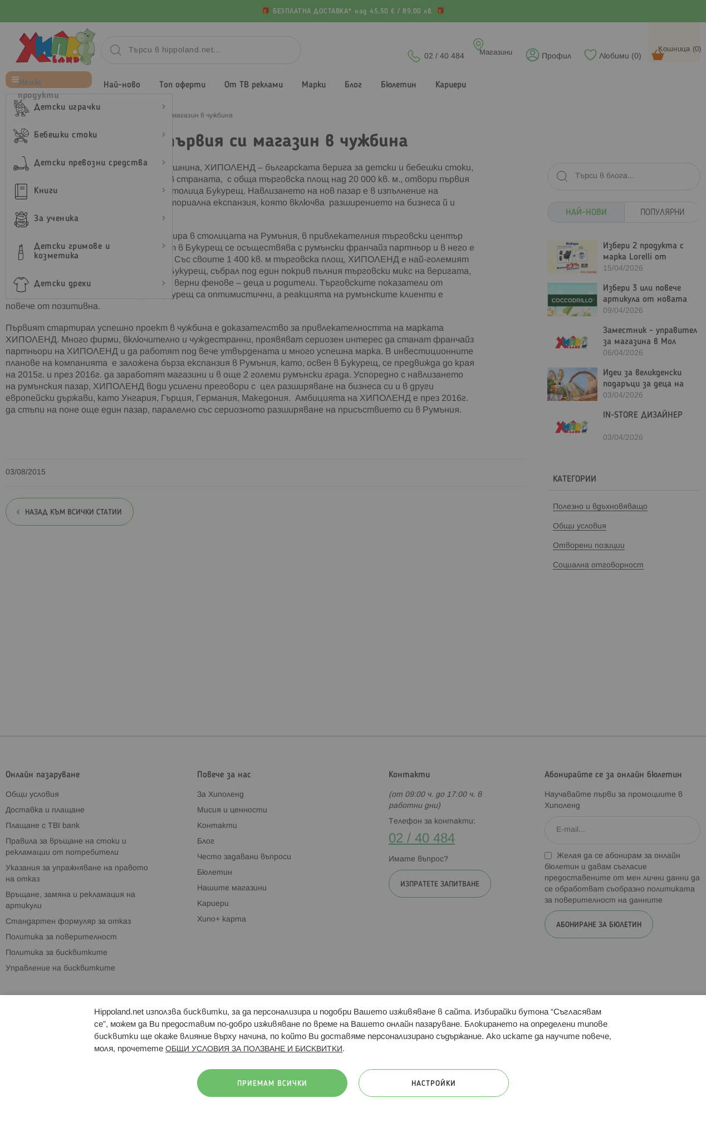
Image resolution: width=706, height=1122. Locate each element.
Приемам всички (272, 1083)
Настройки (433, 1083)
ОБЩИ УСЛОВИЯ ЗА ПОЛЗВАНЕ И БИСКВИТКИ (253, 1049)
